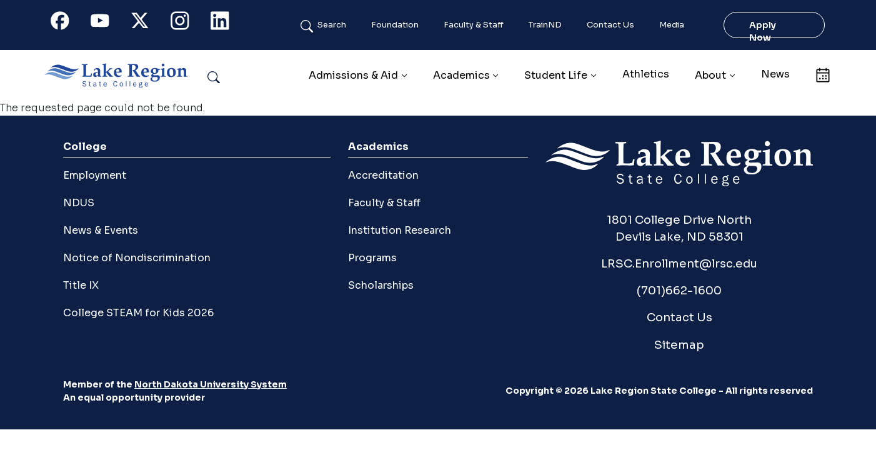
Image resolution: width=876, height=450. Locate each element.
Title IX (81, 285)
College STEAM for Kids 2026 (138, 312)
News (775, 74)
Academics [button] (461, 75)
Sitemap (679, 345)
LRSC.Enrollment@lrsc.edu (679, 263)
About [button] (710, 75)
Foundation (395, 25)
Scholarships (381, 285)
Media (671, 25)
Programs (372, 257)
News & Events (100, 230)
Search (331, 25)
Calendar (822, 74)
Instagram (187, 23)
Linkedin (227, 23)
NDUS (78, 202)
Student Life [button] (555, 75)
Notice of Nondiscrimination (137, 257)
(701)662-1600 (679, 290)
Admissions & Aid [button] (353, 75)
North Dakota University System (210, 384)
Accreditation (383, 175)
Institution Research (399, 230)
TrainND (545, 25)
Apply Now (762, 31)
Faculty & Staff (474, 25)
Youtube (107, 23)
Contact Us (610, 25)
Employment (94, 175)
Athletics (645, 74)
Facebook (67, 23)
